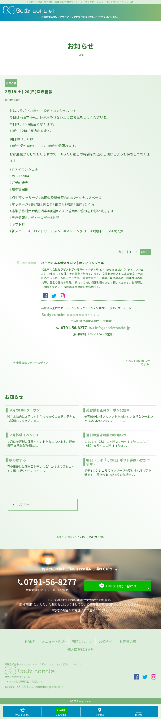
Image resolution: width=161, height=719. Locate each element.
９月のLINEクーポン (24, 409)
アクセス (100, 714)
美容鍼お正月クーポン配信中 (108, 409)
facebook (45, 295)
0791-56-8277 (18, 687)
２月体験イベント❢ (24, 434)
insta (62, 295)
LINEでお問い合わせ (121, 585)
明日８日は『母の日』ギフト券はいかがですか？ (118, 461)
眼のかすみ (17, 459)
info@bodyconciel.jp (112, 327)
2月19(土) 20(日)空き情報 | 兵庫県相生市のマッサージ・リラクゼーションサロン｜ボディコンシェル (79, 2)
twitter (53, 295)
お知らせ (23, 504)
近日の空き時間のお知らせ (106, 434)
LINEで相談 (61, 714)
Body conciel (70, 314)
